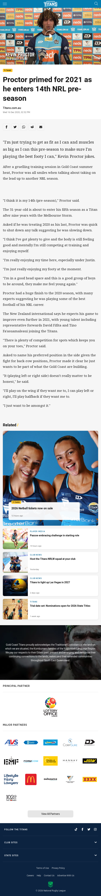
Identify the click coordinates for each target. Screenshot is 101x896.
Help (39, 875)
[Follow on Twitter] (88, 829)
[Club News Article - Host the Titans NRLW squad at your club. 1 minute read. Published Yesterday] (50, 562)
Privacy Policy (58, 868)
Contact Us (49, 875)
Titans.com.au (12, 108)
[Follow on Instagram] (95, 829)
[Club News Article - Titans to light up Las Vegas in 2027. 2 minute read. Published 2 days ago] (50, 585)
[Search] (96, 4)
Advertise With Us (65, 875)
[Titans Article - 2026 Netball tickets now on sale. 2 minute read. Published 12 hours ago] (50, 478)
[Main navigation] (5, 4)
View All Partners (50, 813)
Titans (7, 70)
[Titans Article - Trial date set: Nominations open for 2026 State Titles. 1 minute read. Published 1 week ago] (50, 609)
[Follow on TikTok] (76, 829)
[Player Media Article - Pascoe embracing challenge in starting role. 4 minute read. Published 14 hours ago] (50, 539)
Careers (30, 875)
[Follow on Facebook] (82, 829)
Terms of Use (42, 868)
